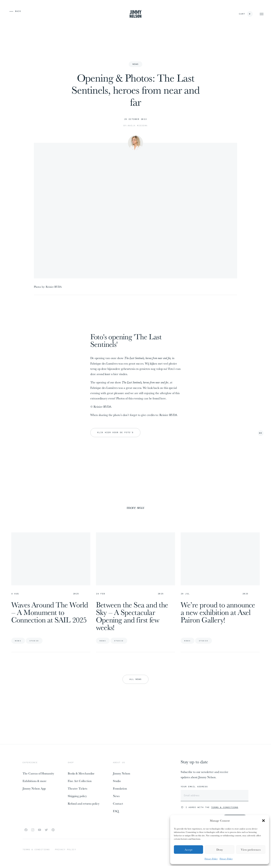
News (116, 796)
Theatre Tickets (77, 788)
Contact (118, 803)
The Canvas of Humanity (38, 773)
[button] (263, 820)
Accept (188, 849)
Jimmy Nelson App (34, 788)
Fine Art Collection (80, 781)
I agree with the (212, 807)
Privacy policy (65, 849)
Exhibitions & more (34, 781)
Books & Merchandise (81, 773)
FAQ (116, 811)
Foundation (120, 788)
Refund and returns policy (83, 803)
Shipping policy (77, 796)
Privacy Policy (211, 858)
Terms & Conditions (224, 807)
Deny (219, 849)
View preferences (251, 849)
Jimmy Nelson (121, 773)
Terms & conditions (36, 849)
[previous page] (9, 11)
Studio (117, 781)
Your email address (194, 787)
